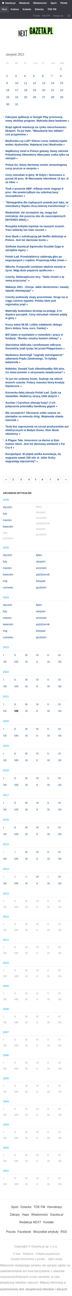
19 (34, 90)
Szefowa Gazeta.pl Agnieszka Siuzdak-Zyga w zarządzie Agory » (34, 248)
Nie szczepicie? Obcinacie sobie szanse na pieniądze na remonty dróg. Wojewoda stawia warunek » (34, 416)
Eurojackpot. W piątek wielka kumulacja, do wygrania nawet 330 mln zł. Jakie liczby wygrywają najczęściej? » (33, 457)
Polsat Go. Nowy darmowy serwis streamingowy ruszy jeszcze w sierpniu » (36, 166)
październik (43, 574)
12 (34, 83)
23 (7, 97)
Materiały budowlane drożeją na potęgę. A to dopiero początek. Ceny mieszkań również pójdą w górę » (36, 314)
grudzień (41, 587)
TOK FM (51, 9)
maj (5, 581)
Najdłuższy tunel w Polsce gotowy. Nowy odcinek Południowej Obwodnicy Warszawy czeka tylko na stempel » (37, 154)
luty (5, 513)
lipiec (39, 555)
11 (25, 83)
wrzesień (41, 568)
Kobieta (27, 9)
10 (16, 83)
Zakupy (15, 1214)
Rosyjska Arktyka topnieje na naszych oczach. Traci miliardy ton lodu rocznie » (35, 228)
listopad (40, 581)
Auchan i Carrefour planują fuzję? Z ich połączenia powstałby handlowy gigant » (31, 404)
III (26, 655)
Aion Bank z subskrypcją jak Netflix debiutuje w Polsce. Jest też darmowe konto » (35, 238)
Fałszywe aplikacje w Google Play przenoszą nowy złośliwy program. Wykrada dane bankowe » (37, 119)
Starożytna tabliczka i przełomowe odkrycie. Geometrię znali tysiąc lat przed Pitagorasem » (35, 346)
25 (25, 97)
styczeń (7, 507)
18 (25, 90)
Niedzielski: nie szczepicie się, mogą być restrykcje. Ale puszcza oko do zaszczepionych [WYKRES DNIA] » (35, 216)
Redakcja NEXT (30, 1222)
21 (52, 90)
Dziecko (39, 9)
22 (61, 90)
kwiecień (8, 526)
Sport (53, 3)
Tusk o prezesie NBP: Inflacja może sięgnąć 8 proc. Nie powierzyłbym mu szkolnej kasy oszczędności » (34, 192)
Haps (25, 1214)
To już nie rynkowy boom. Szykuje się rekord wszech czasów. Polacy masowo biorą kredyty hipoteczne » (35, 382)
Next (4, 9)
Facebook (24, 1231)
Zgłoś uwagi (55, 1258)
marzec (7, 520)
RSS (63, 1231)
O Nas (17, 1253)
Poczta (36, 16)
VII (5, 661)
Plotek (63, 3)
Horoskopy (54, 1207)
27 (43, 97)
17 (16, 90)
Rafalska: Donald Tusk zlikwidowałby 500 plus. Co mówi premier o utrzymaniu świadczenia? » (35, 370)
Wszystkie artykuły (46, 1231)
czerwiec (8, 587)
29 (61, 97)
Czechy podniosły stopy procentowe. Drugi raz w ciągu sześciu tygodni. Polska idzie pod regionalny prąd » (36, 301)
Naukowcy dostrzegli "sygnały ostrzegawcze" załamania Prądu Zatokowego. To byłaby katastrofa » (34, 358)
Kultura (15, 9)
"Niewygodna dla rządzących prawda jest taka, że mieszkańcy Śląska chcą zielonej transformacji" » (37, 204)
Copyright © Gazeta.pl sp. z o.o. (36, 1246)
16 (7, 90)
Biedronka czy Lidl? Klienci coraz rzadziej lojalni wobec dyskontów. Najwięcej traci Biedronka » (36, 142)
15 (61, 83)
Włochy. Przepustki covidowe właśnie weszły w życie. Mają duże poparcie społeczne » (35, 268)
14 (52, 83)
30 (7, 104)
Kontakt (48, 1222)
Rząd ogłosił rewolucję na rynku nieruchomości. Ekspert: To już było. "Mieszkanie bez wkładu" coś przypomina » (36, 131)
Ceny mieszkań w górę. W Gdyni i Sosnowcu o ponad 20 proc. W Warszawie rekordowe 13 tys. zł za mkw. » (37, 178)
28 (52, 97)
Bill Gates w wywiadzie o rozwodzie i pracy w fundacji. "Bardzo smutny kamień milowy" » (34, 336)
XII (59, 661)
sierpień (41, 561)
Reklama (28, 1253)
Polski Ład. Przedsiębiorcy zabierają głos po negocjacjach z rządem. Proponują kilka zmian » (36, 258)
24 (16, 97)
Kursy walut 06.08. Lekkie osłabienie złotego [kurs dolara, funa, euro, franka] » (33, 326)
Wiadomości (40, 3)
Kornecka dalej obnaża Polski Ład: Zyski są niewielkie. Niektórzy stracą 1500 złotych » (33, 394)
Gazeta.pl (10, 3)
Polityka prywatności (48, 1253)
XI (48, 661)
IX (26, 661)
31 (16, 104)
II (15, 655)
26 (34, 97)
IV (37, 655)
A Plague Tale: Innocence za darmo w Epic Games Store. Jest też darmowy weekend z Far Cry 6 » (35, 444)
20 (43, 90)
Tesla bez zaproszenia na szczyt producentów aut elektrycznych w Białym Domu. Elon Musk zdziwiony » (37, 430)
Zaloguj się (58, 16)
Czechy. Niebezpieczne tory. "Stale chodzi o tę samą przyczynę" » (34, 278)
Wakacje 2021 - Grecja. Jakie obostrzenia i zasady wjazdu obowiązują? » (37, 288)
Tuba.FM (46, 16)
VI (59, 655)
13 (43, 83)
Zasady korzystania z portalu (28, 1258)
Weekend (24, 3)
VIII (16, 661)
